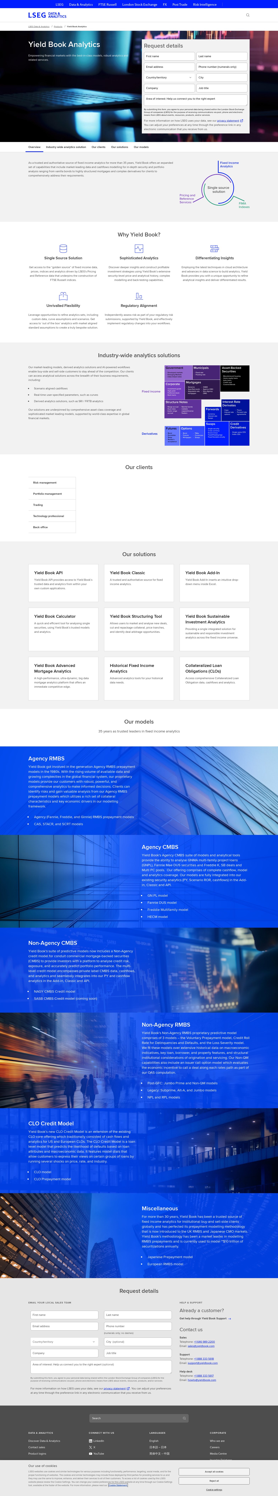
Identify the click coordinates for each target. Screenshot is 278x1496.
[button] (48, 1433)
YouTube (96, 1454)
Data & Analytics (81, 4)
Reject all (214, 1481)
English (154, 1441)
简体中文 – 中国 (159, 1454)
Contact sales (36, 1447)
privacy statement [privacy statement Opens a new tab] (228, 121)
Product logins (37, 1454)
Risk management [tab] (44, 483)
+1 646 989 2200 (204, 1342)
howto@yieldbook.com (202, 1380)
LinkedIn (96, 1441)
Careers (214, 1447)
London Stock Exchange (139, 4)
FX (165, 4)
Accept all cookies (214, 1471)
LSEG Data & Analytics (38, 26)
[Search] (248, 15)
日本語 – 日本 (158, 1447)
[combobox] (134, 1418)
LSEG (59, 4)
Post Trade (180, 4)
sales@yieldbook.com (201, 1346)
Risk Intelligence (205, 4)
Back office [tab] (40, 527)
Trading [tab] (38, 505)
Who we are (217, 1441)
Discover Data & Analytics (44, 1441)
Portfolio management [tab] (47, 494)
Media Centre (218, 1454)
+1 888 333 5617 (204, 1376)
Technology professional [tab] (48, 516)
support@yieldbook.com (203, 1363)
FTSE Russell (107, 4)
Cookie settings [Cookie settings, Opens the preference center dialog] (214, 1489)
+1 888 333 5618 (204, 1359)
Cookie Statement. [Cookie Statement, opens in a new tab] (118, 1485)
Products (58, 26)
